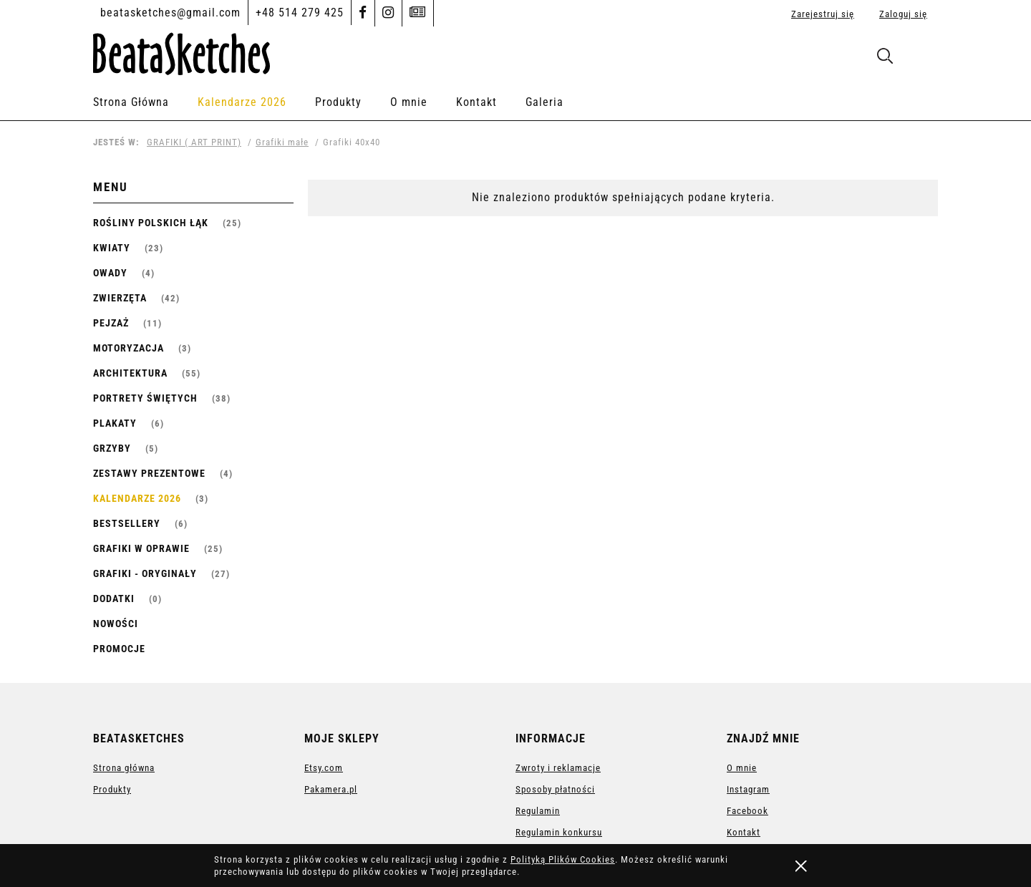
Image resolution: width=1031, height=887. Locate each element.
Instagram (748, 789)
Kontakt (743, 832)
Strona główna (124, 767)
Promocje (119, 648)
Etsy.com (323, 767)
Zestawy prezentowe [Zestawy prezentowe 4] (149, 473)
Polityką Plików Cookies (562, 859)
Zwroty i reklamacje (558, 767)
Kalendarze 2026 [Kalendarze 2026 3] (137, 498)
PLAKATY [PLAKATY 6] (115, 423)
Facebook (747, 810)
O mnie (742, 767)
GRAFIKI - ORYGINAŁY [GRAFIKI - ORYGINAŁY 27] (145, 573)
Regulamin (538, 810)
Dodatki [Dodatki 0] (114, 598)
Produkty (112, 789)
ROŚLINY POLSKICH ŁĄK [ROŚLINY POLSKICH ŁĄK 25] (150, 222)
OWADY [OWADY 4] (110, 272)
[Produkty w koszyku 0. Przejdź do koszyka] (922, 59)
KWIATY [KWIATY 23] (111, 247)
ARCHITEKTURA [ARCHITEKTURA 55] (130, 373)
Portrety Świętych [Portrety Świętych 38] (145, 398)
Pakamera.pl (330, 789)
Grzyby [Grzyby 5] (112, 448)
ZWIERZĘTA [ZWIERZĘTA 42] (120, 298)
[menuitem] (145, 102)
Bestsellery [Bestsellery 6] (126, 523)
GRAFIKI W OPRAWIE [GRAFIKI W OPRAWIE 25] (141, 548)
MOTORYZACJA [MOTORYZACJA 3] (128, 348)
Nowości (115, 623)
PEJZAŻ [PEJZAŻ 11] (111, 323)
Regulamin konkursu (559, 832)
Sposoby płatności (555, 789)
